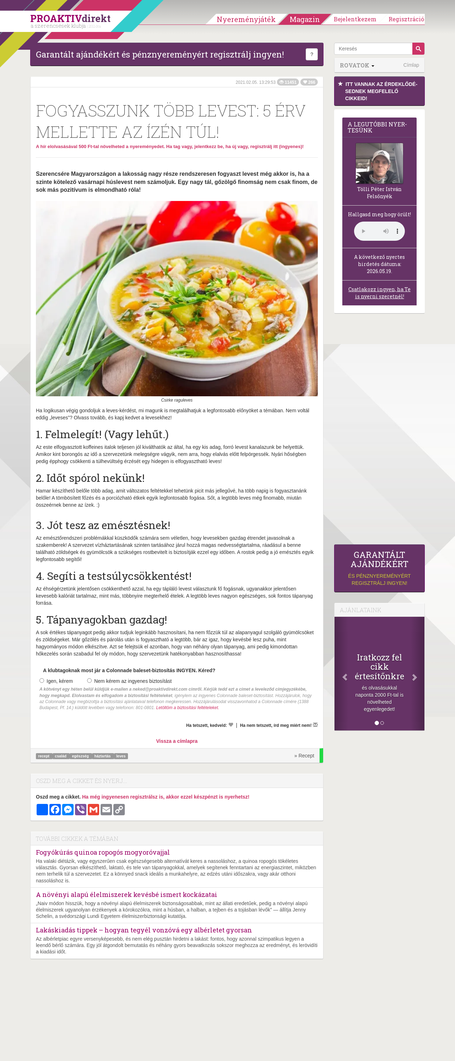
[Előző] (341, 673)
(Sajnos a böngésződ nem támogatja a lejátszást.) (379, 231)
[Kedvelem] (230, 724)
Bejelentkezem (355, 19)
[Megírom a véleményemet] (315, 724)
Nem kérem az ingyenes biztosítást (129, 681)
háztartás (103, 756)
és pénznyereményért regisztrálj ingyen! (379, 568)
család (61, 756)
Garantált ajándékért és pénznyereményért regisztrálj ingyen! (160, 54)
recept (44, 756)
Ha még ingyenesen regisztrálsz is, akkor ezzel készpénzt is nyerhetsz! (166, 797)
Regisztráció (406, 19)
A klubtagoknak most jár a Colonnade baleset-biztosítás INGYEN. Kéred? (129, 670)
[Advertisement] (379, 430)
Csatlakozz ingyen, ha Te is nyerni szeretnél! (379, 293)
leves (120, 756)
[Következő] (417, 673)
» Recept (304, 755)
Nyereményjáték (246, 19)
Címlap (411, 65)
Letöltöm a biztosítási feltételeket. (187, 707)
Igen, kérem (56, 681)
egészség (81, 756)
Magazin (305, 19)
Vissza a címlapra (176, 741)
